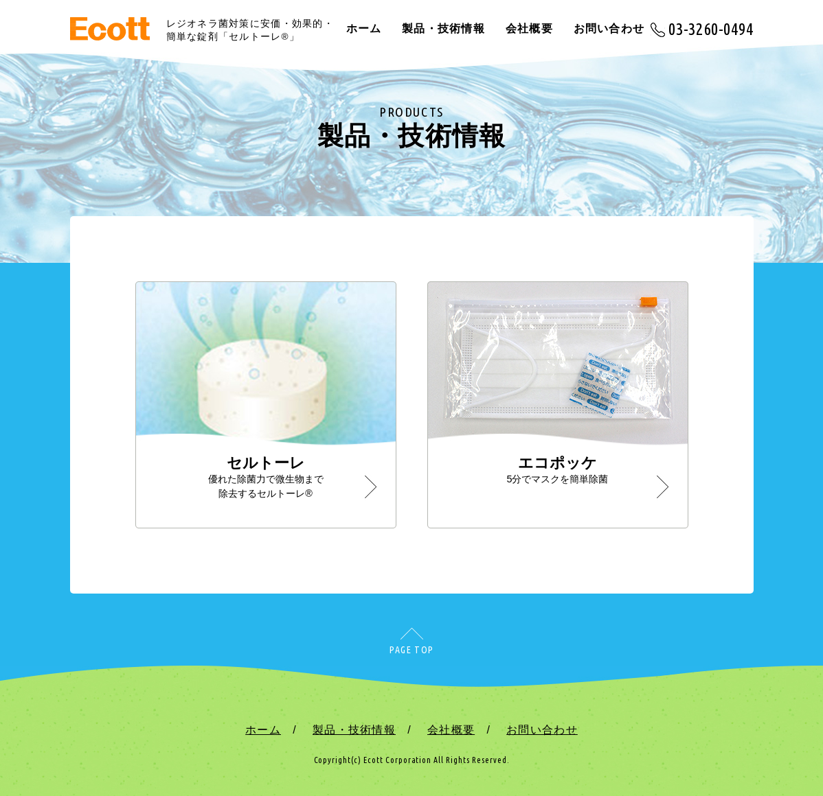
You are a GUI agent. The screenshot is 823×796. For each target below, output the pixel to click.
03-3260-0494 (711, 28)
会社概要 (529, 28)
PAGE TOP (411, 649)
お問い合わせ (609, 28)
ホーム (364, 28)
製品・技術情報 (443, 28)
